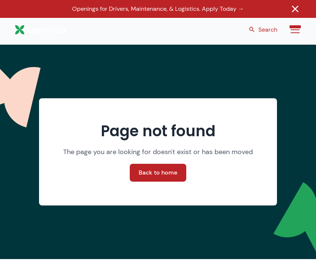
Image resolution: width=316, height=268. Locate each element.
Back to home (158, 172)
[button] (293, 30)
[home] (43, 29)
